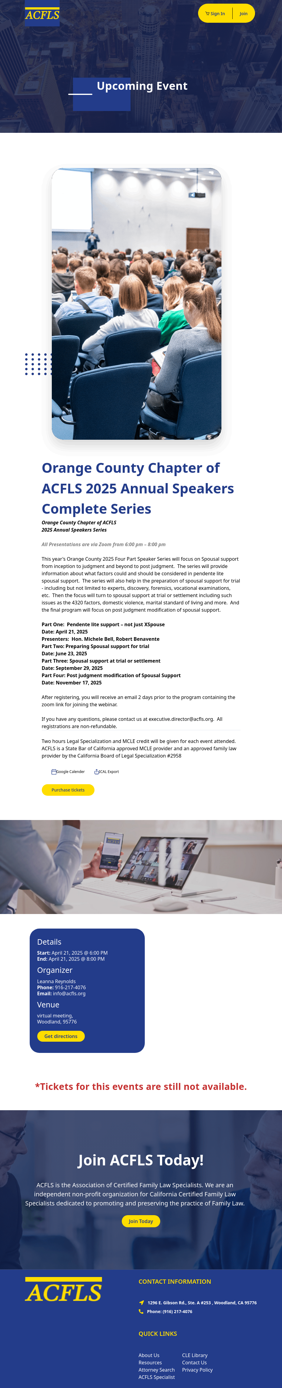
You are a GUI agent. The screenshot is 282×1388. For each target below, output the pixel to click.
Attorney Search (157, 1369)
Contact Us (194, 1362)
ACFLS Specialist (157, 1377)
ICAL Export (107, 772)
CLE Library (194, 1355)
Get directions (61, 1036)
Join (244, 13)
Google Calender (68, 772)
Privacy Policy (197, 1369)
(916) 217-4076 (177, 1311)
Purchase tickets (68, 790)
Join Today (141, 1221)
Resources (150, 1362)
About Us (149, 1355)
